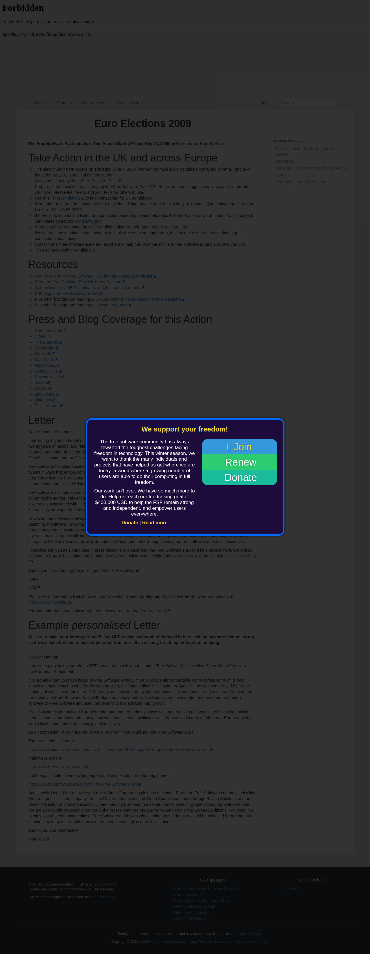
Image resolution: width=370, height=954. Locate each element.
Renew (240, 462)
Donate (129, 522)
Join (239, 447)
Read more (155, 522)
